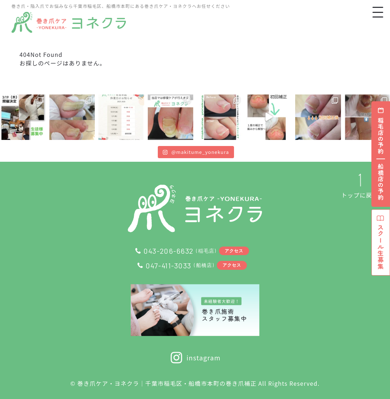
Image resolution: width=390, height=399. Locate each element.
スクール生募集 (380, 245)
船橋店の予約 (380, 182)
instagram (194, 357)
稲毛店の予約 (380, 136)
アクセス (234, 250)
